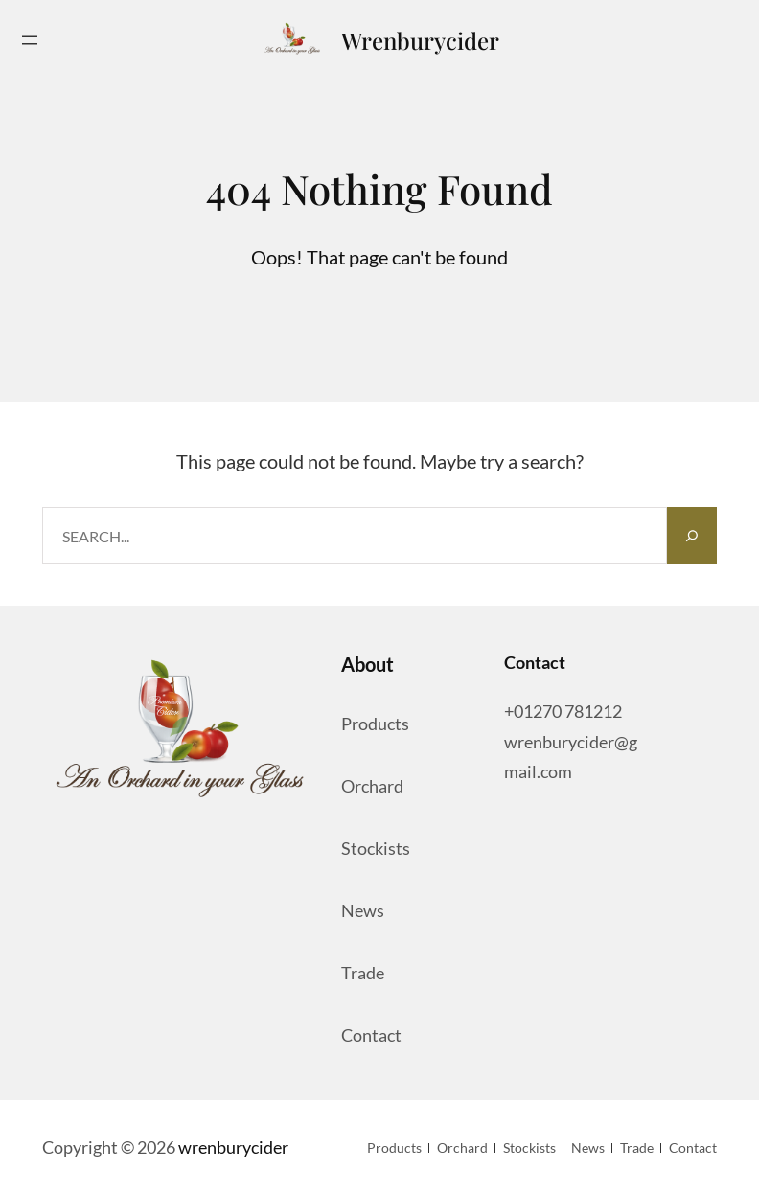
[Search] (692, 535)
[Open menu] (30, 40)
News (362, 910)
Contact (371, 1035)
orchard (372, 785)
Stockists (375, 848)
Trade (362, 972)
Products (375, 723)
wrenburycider (420, 40)
